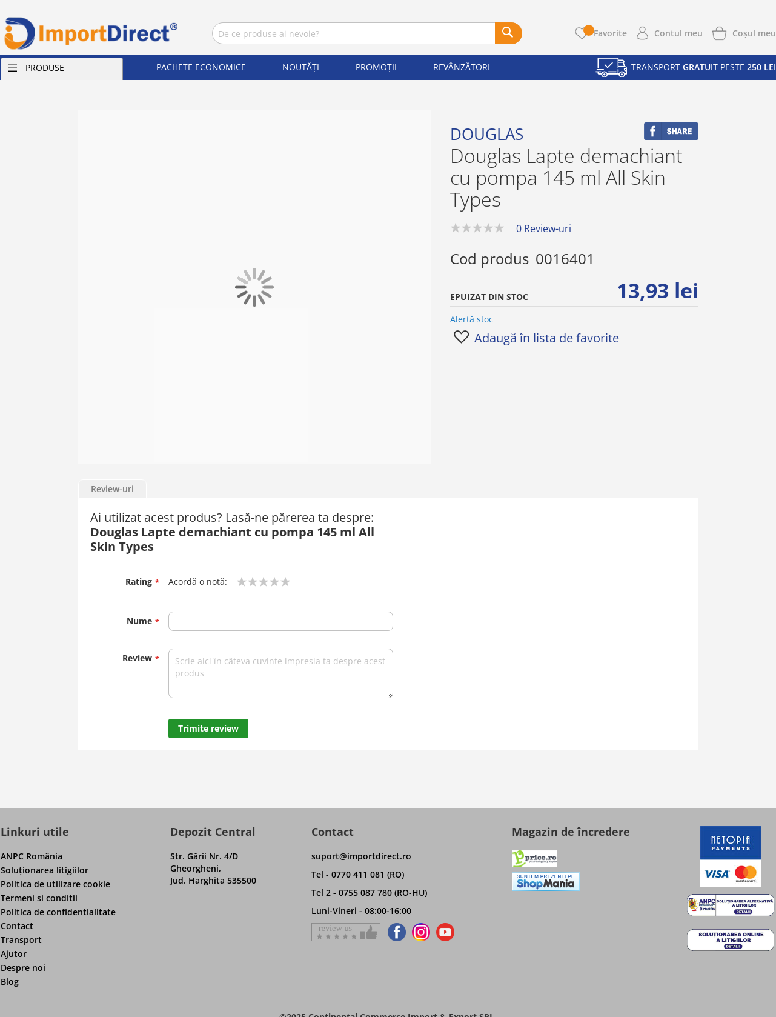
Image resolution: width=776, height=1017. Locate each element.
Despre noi (23, 967)
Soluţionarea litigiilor (44, 870)
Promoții (376, 67)
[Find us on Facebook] (394, 932)
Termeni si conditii (39, 898)
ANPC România (31, 856)
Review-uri (112, 489)
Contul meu (678, 33)
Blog (10, 981)
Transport (21, 939)
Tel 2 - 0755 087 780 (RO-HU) (369, 892)
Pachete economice (201, 67)
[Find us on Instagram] (421, 932)
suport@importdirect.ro (361, 856)
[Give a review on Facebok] (345, 932)
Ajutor (14, 953)
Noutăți (300, 67)
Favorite (605, 33)
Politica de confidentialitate (58, 912)
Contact (17, 926)
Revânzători (461, 67)
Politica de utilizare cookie (55, 884)
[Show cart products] (754, 32)
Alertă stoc (471, 319)
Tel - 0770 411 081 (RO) (357, 874)
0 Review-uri (543, 228)
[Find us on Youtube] (445, 932)
